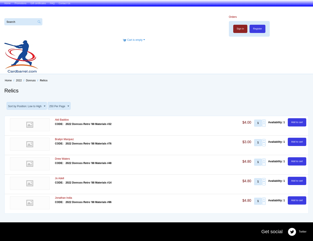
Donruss (31, 80)
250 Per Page (59, 106)
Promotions (21, 3)
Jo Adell (59, 178)
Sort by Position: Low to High (26, 106)
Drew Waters (62, 158)
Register (257, 28)
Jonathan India (63, 197)
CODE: (59, 124)
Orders (233, 16)
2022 (19, 80)
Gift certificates (38, 3)
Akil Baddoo (62, 119)
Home (7, 3)
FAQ (52, 3)
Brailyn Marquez (64, 139)
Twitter (297, 232)
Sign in (240, 28)
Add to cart (297, 122)
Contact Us (64, 3)
